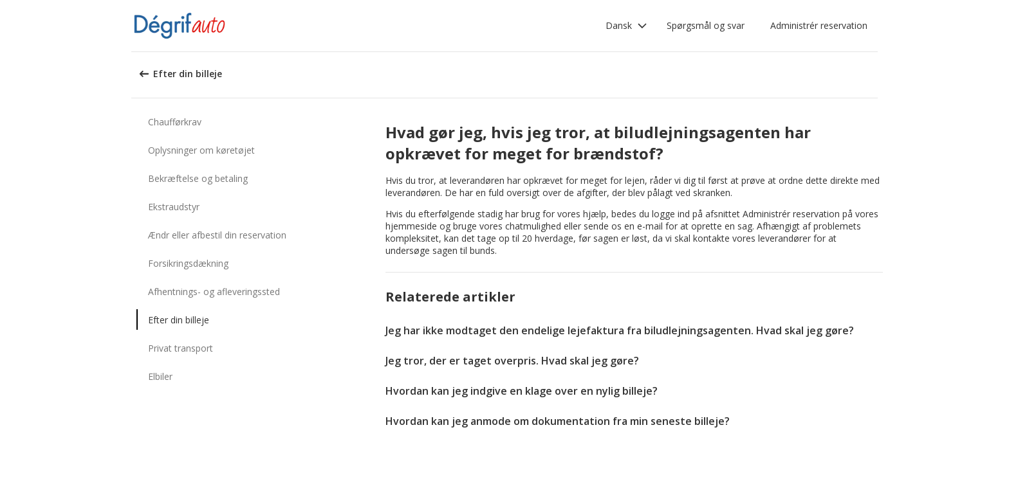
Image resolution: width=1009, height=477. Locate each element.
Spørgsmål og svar (706, 25)
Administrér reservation (818, 25)
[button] (626, 26)
